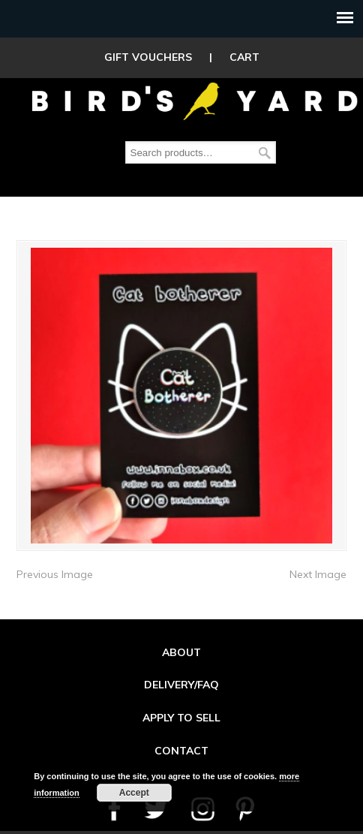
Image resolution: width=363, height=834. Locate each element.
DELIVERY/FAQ (181, 678)
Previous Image (54, 567)
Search (265, 152)
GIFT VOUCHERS (148, 57)
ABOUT (181, 645)
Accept (134, 792)
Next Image (318, 567)
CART (245, 57)
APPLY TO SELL (181, 711)
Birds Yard (195, 100)
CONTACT (181, 744)
